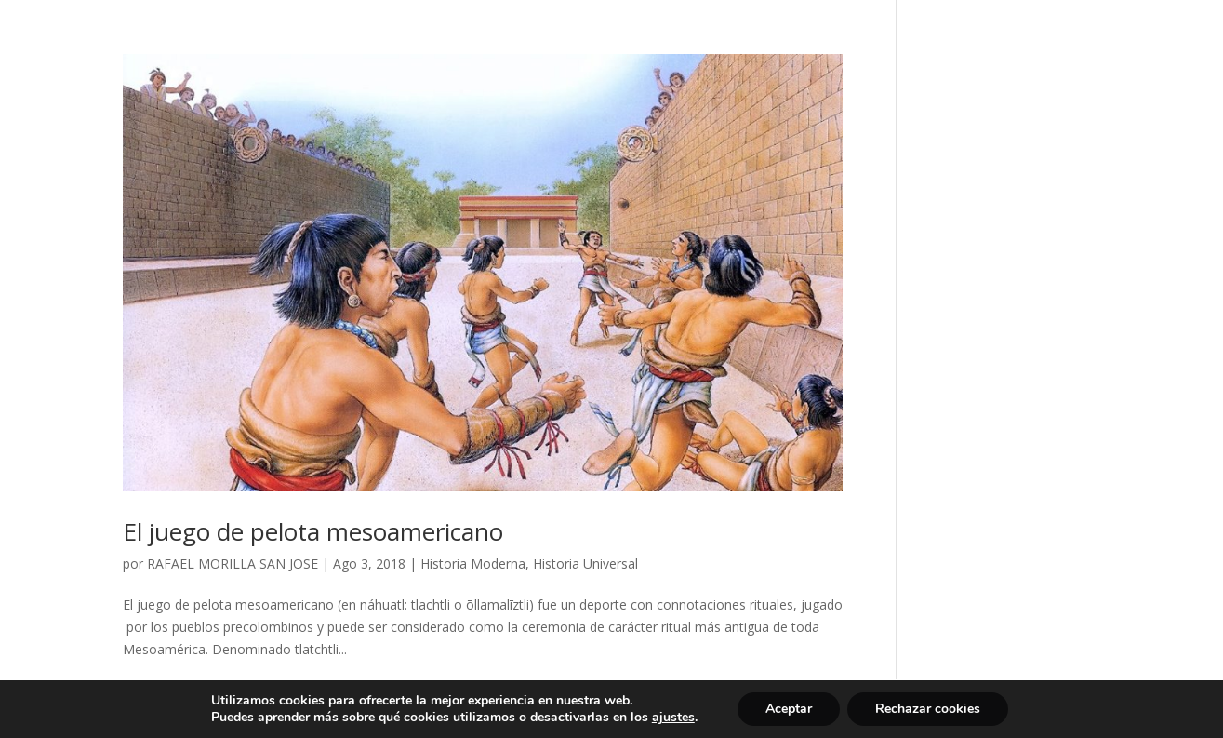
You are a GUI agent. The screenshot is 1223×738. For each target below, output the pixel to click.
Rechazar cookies (927, 709)
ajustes (673, 717)
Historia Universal (585, 563)
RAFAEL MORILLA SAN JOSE (232, 563)
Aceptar (788, 709)
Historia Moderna (472, 563)
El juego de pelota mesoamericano (313, 531)
